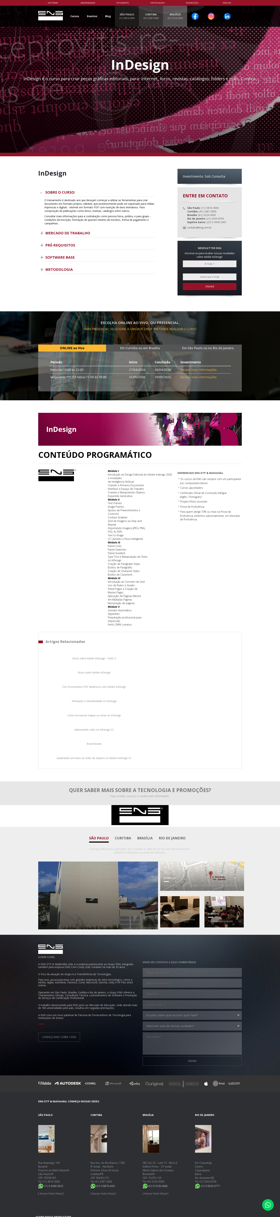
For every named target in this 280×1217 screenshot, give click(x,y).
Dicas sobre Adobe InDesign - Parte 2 (67, 660)
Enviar (209, 286)
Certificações (157, 2)
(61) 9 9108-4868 (155, 1107)
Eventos (92, 16)
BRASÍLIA (175, 16)
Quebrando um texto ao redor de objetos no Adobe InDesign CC (213, 677)
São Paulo (99, 759)
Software (53, 2)
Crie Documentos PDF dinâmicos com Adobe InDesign (164, 660)
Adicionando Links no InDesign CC (116, 676)
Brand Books (164, 676)
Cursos (74, 16)
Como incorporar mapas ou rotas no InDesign (67, 677)
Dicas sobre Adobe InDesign (115, 658)
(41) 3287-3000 (103, 1103)
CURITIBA (151, 16)
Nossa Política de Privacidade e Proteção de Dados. (86, 1184)
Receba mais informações (198, 370)
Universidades (87, 2)
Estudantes (122, 2)
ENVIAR (192, 982)
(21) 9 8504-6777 (207, 1107)
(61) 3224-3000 (155, 1103)
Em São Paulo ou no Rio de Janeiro (208, 348)
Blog (108, 16)
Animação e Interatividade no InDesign (213, 660)
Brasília (145, 759)
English (227, 2)
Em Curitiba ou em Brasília (140, 348)
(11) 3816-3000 (51, 1103)
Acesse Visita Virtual (51, 1115)
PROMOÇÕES (192, 2)
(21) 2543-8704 (207, 1103)
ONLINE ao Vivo (72, 348)
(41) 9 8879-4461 (103, 1107)
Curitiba (123, 759)
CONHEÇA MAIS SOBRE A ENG (59, 958)
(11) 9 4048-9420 (50, 1107)
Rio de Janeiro (172, 759)
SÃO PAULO (126, 16)
